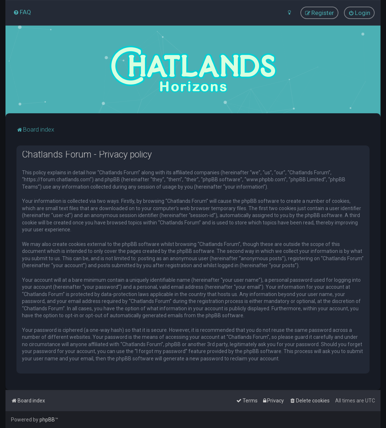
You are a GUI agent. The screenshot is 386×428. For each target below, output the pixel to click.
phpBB (47, 420)
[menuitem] (22, 12)
